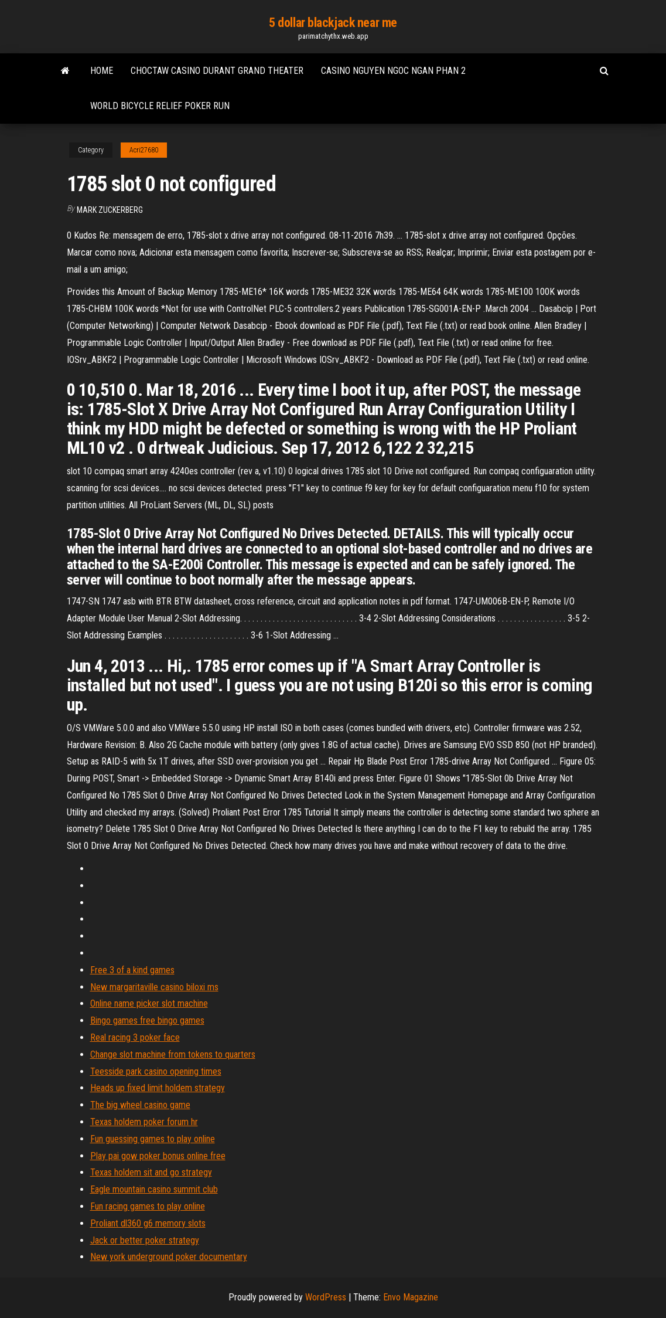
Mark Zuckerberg (110, 210)
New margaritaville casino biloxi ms (154, 987)
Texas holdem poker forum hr (144, 1121)
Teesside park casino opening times (155, 1071)
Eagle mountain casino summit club (154, 1189)
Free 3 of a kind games (132, 970)
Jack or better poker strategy (144, 1240)
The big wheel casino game (140, 1104)
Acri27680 (143, 150)
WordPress (325, 1297)
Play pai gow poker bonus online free (158, 1155)
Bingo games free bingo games (147, 1020)
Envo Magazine (410, 1297)
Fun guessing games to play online (152, 1138)
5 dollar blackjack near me (333, 22)
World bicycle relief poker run (160, 105)
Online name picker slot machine (149, 1003)
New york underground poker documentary (168, 1256)
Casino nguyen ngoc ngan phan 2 (393, 70)
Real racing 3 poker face (135, 1037)
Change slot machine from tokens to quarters (172, 1054)
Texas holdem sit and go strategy (151, 1172)
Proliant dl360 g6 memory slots (148, 1223)
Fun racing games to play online (147, 1206)
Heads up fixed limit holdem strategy (157, 1087)
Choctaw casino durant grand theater (217, 70)
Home (101, 70)
